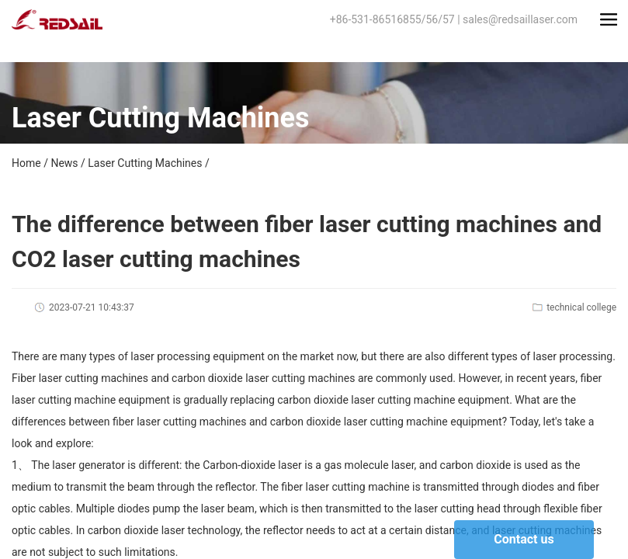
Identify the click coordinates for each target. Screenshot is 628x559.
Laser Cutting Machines (145, 163)
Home (26, 163)
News (64, 163)
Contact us (523, 539)
